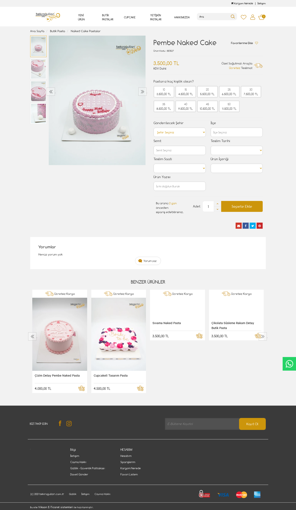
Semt (157, 141)
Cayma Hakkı (78, 462)
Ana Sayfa (37, 31)
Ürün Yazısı (162, 177)
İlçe (213, 123)
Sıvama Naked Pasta (167, 323)
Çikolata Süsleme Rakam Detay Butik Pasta (233, 325)
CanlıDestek (289, 364)
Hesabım (126, 455)
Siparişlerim (127, 462)
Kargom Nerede (242, 3)
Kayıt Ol (252, 424)
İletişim (262, 3)
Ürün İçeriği (220, 159)
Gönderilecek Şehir (169, 123)
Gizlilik (72, 494)
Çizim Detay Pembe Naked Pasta (57, 375)
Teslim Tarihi (220, 141)
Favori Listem (129, 474)
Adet (196, 206)
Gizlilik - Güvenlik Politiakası (87, 468)
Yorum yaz (150, 261)
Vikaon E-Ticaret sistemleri (55, 507)
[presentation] (51, 92)
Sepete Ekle (242, 206)
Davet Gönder (79, 474)
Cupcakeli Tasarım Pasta (111, 375)
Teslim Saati (163, 159)
